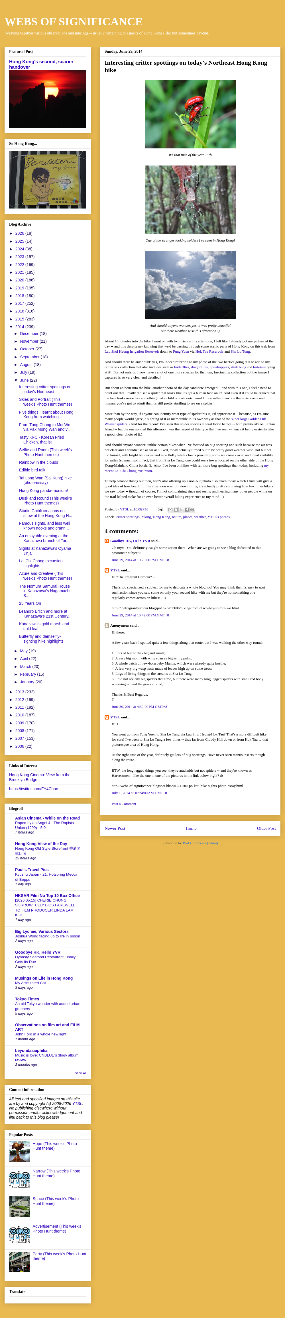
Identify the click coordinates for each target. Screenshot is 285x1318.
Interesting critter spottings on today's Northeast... (45, 389)
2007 (20, 738)
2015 (20, 319)
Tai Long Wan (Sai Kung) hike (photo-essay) (45, 480)
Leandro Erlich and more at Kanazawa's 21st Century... (45, 613)
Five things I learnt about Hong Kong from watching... (46, 414)
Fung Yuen (181, 351)
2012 (20, 699)
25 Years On (30, 603)
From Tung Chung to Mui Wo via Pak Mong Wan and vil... (46, 427)
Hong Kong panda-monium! (43, 490)
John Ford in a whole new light (40, 1034)
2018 (20, 295)
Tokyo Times (27, 999)
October (27, 349)
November (29, 341)
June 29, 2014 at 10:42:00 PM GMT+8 (140, 615)
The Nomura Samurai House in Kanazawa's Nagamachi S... (44, 591)
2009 (20, 723)
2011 (20, 707)
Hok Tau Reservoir (210, 351)
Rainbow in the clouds (38, 462)
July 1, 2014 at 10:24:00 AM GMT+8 (139, 793)
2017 (20, 303)
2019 (20, 288)
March (26, 666)
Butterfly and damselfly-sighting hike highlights (41, 638)
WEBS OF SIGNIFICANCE (74, 21)
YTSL (115, 570)
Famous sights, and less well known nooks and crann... (44, 525)
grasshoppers (219, 367)
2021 (20, 272)
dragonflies (199, 367)
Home (191, 828)
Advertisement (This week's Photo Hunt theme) (57, 1228)
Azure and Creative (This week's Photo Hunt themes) (45, 576)
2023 (20, 256)
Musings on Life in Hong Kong (44, 978)
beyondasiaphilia (31, 1050)
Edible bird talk (32, 470)
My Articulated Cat (30, 983)
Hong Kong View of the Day (41, 843)
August (26, 364)
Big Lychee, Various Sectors (42, 931)
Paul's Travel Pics (32, 869)
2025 (20, 241)
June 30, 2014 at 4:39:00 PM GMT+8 (139, 706)
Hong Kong (161, 517)
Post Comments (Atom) (200, 843)
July (24, 372)
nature (176, 517)
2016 (20, 311)
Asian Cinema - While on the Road (47, 818)
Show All (80, 1073)
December (29, 333)
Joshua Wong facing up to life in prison (47, 936)
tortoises (259, 367)
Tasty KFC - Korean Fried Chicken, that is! (41, 439)
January (27, 682)
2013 (20, 692)
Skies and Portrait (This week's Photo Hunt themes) (45, 401)
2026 (20, 233)
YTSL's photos (218, 517)
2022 (20, 264)
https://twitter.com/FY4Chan (33, 788)
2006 (20, 746)
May (24, 651)
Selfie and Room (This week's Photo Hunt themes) (45, 452)
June (25, 380)
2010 (20, 715)
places (187, 517)
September (30, 357)
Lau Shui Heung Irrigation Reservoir (132, 351)
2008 (20, 730)
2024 (20, 249)
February (28, 674)
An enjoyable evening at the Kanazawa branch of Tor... (44, 538)
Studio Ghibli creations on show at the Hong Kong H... (45, 513)
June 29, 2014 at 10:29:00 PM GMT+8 (140, 560)
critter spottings (128, 517)
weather (200, 517)
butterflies (181, 367)
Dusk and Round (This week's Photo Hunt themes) (45, 500)
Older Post (266, 828)
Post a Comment (124, 804)
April (24, 658)
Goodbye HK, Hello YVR (130, 541)
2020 (20, 280)
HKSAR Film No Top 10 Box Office (47, 895)
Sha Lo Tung (240, 351)
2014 (20, 326)
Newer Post (115, 828)
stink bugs (238, 367)
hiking (146, 517)
